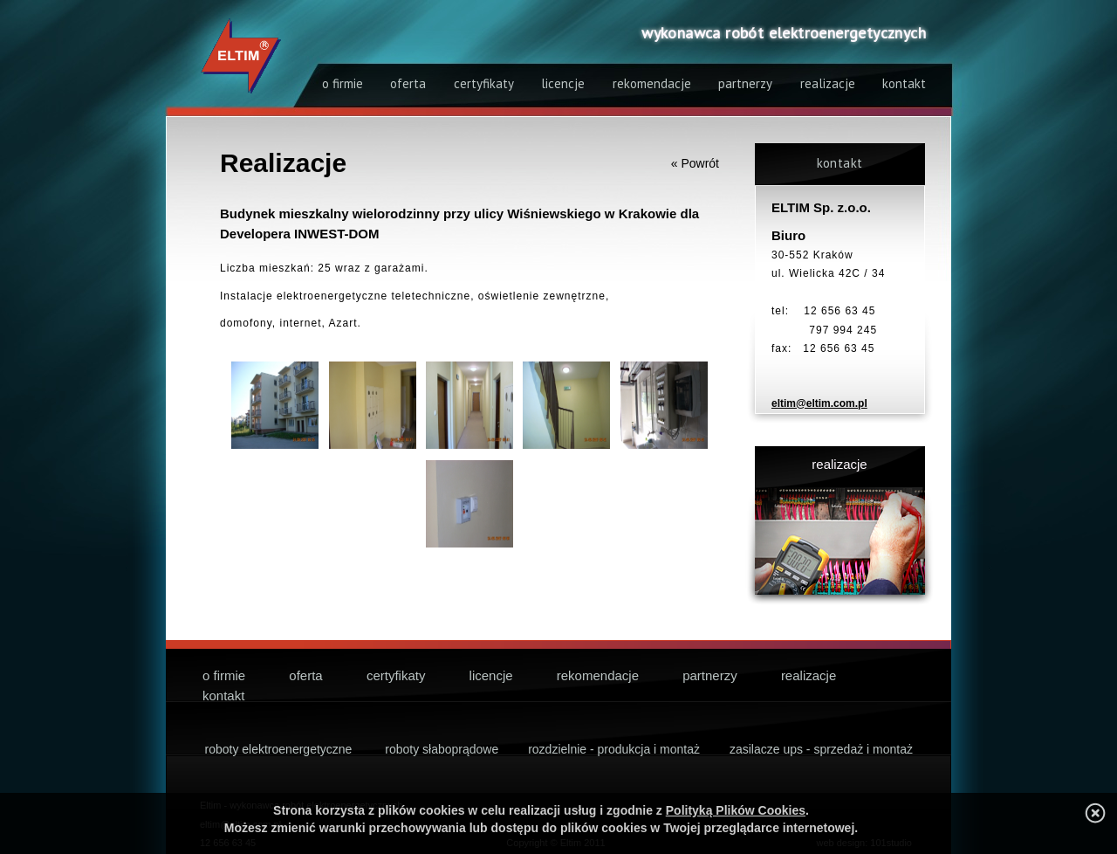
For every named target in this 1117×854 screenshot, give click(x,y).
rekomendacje (652, 83)
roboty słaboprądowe (441, 749)
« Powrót (695, 163)
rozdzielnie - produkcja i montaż (614, 749)
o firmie (342, 83)
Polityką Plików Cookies (735, 810)
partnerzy (745, 83)
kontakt (904, 83)
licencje (563, 83)
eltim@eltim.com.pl (819, 403)
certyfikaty (484, 83)
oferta (408, 83)
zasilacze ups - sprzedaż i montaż (821, 749)
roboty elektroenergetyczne (279, 749)
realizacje (827, 83)
